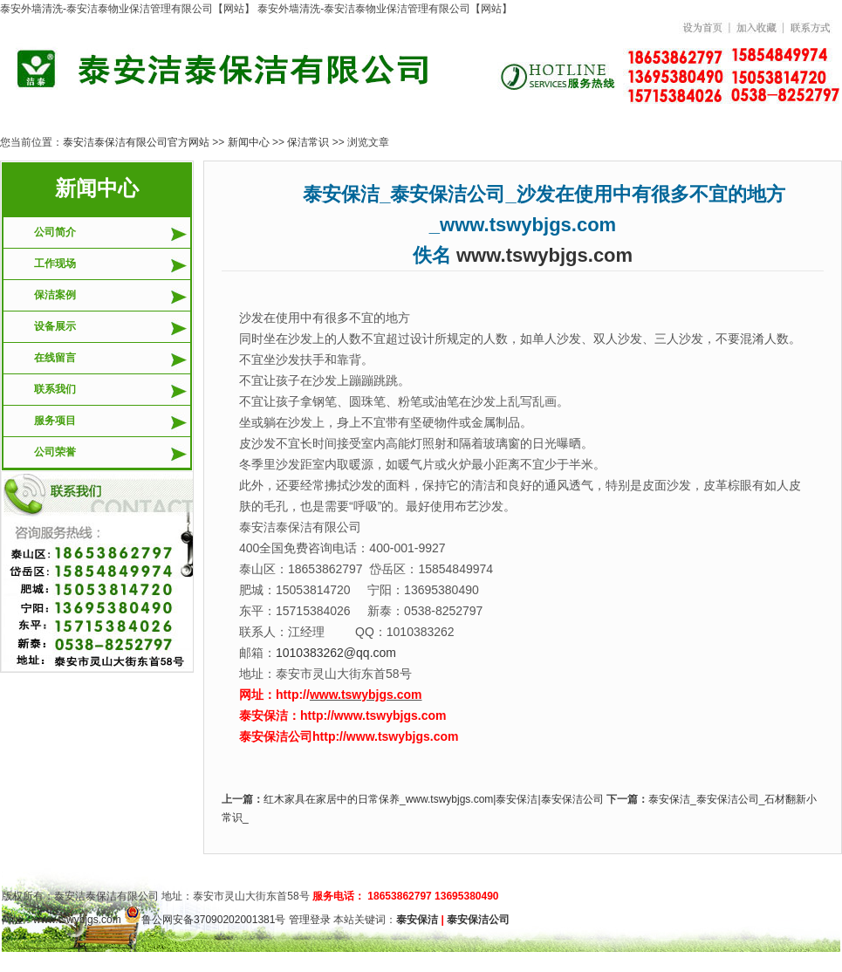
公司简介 (55, 232)
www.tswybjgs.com (544, 255)
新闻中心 (249, 142)
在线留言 (55, 358)
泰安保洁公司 (478, 920)
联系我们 (55, 389)
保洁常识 (308, 142)
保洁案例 (55, 295)
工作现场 (55, 263)
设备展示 (55, 326)
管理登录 (310, 920)
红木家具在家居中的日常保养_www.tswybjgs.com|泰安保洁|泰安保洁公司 (434, 799)
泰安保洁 (417, 920)
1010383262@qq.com (336, 653)
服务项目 (55, 420)
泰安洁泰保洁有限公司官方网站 (136, 142)
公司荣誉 (55, 452)
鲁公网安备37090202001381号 (204, 920)
